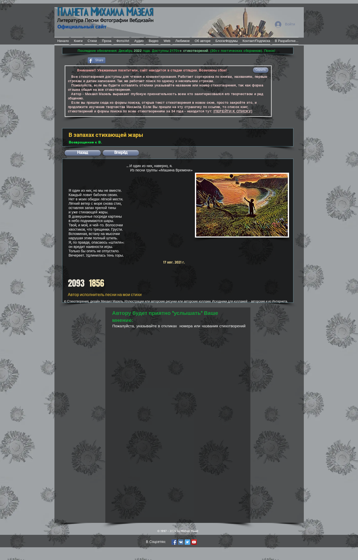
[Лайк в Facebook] (74, 59)
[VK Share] (122, 60)
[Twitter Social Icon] (187, 542)
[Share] (97, 60)
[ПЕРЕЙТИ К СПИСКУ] (232, 111)
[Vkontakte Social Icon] (180, 542)
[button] (260, 70)
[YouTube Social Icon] (194, 542)
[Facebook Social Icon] (174, 542)
